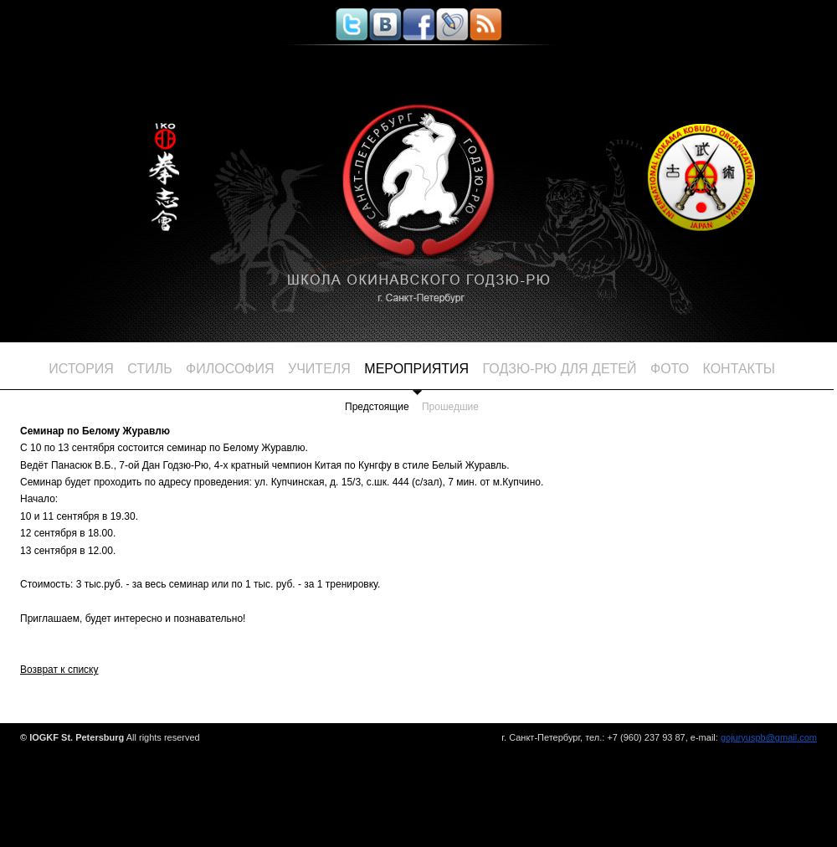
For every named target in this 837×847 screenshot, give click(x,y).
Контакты (739, 369)
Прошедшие (450, 407)
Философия (230, 369)
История (81, 369)
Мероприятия (416, 369)
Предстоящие (377, 407)
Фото (669, 369)
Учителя (319, 369)
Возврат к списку (59, 669)
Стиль (149, 369)
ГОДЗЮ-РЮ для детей (560, 369)
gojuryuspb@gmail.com (769, 737)
